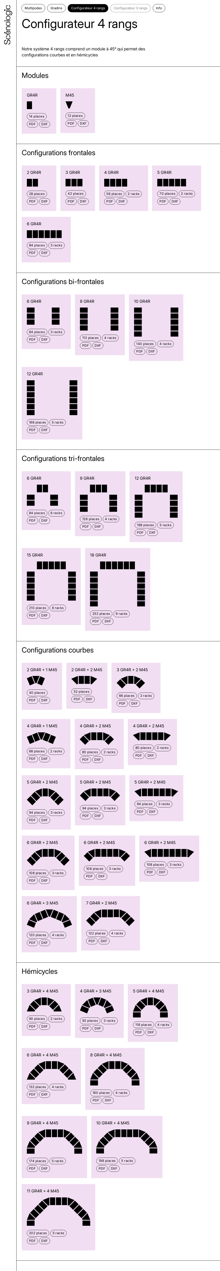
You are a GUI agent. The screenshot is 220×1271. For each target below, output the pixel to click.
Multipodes (33, 8)
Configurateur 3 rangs (130, 8)
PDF (32, 124)
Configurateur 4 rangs (88, 8)
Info (159, 8)
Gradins (56, 8)
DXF (44, 124)
